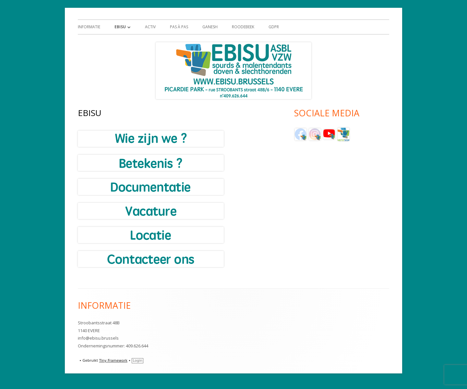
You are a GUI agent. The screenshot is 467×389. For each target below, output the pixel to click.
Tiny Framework (113, 360)
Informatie (89, 27)
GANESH (210, 27)
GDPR (274, 27)
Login (137, 360)
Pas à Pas (179, 27)
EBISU (120, 27)
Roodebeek (243, 27)
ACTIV (150, 27)
